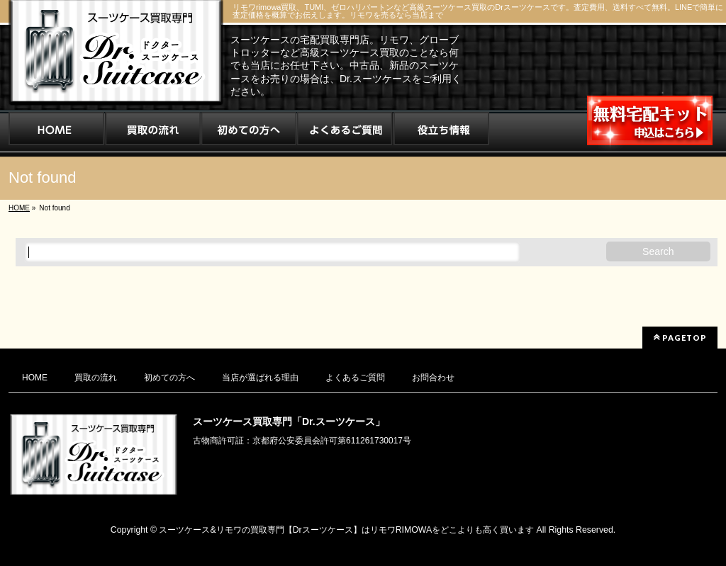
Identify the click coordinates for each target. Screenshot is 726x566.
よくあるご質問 (355, 378)
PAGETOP (680, 337)
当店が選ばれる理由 (260, 378)
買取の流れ (95, 378)
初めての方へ (169, 378)
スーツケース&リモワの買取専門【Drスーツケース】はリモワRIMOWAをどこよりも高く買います (346, 530)
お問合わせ (433, 378)
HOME (35, 378)
